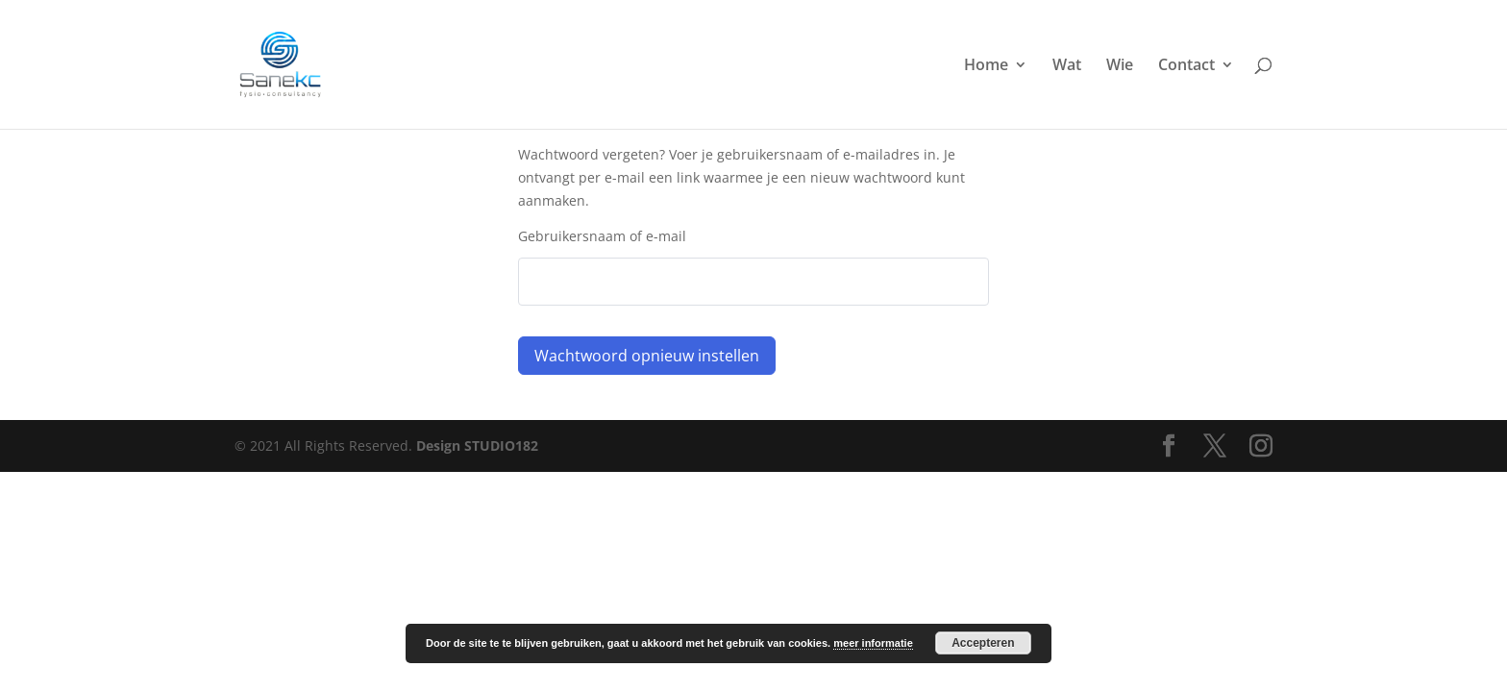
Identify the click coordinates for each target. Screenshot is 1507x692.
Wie (1119, 66)
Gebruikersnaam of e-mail (602, 236)
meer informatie (873, 643)
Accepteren (982, 643)
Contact (1186, 66)
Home (986, 66)
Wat (1066, 66)
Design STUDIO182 (477, 445)
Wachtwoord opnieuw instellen (646, 355)
